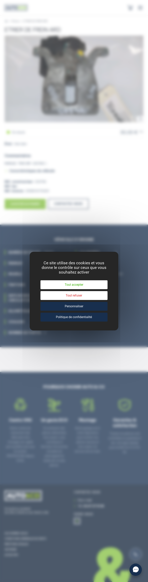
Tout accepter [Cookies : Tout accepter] (74, 284)
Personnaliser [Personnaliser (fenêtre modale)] (74, 306)
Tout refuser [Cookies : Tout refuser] (74, 295)
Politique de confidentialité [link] (74, 317)
